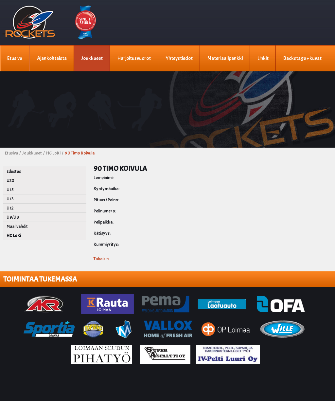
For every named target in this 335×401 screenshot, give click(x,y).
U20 (10, 180)
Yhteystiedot (179, 58)
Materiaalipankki (225, 58)
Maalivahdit (17, 226)
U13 (10, 199)
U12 (10, 208)
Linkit (263, 58)
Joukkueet (92, 58)
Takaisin (101, 259)
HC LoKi (14, 235)
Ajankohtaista (51, 58)
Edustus (14, 171)
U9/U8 (13, 217)
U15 (10, 189)
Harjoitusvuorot (134, 58)
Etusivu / (13, 153)
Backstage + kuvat (302, 58)
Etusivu (14, 58)
